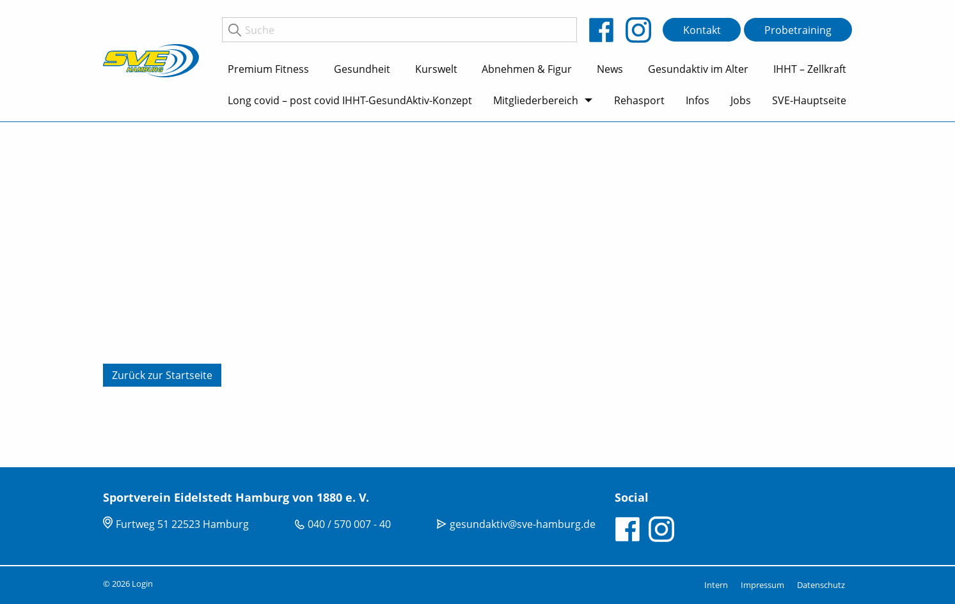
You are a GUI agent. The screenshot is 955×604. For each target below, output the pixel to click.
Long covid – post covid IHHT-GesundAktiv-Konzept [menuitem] (350, 100)
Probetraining (798, 30)
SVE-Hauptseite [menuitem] (809, 100)
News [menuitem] (610, 69)
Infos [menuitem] (697, 100)
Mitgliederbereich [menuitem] (535, 100)
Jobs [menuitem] (740, 100)
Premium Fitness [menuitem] (268, 69)
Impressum (762, 585)
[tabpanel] (477, 294)
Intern (716, 585)
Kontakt (702, 30)
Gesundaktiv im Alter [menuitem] (698, 69)
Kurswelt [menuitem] (436, 69)
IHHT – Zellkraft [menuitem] (809, 69)
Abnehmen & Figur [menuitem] (527, 69)
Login (142, 583)
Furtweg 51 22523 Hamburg (182, 524)
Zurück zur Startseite (162, 375)
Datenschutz (821, 585)
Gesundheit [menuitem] (362, 69)
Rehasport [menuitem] (639, 100)
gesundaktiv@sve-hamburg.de (523, 524)
